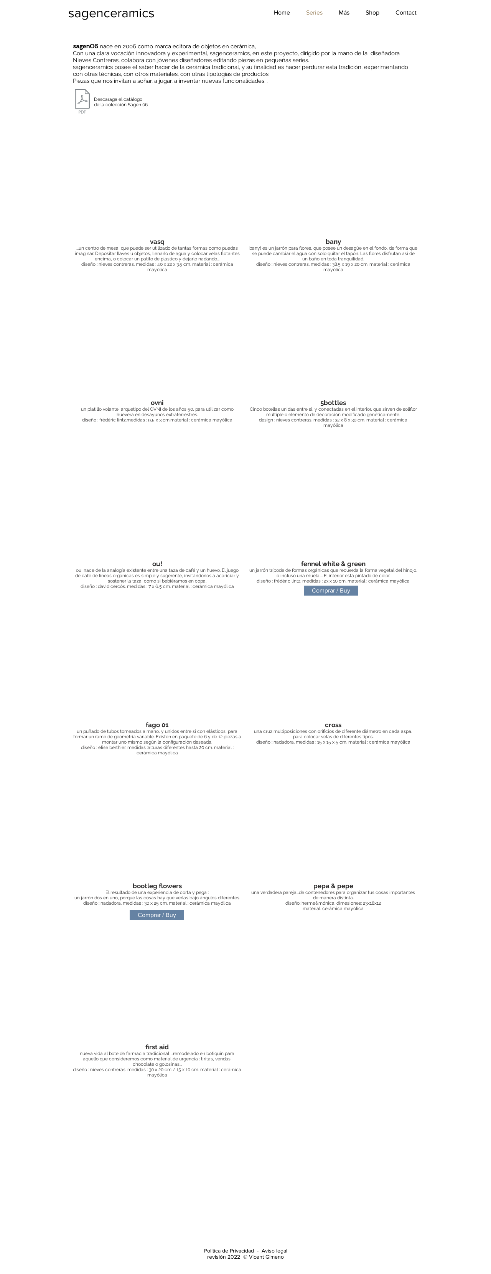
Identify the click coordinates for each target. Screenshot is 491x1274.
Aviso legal (274, 1251)
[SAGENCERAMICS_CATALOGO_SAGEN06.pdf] (82, 102)
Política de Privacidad (229, 1251)
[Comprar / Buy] (331, 591)
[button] (344, 12)
